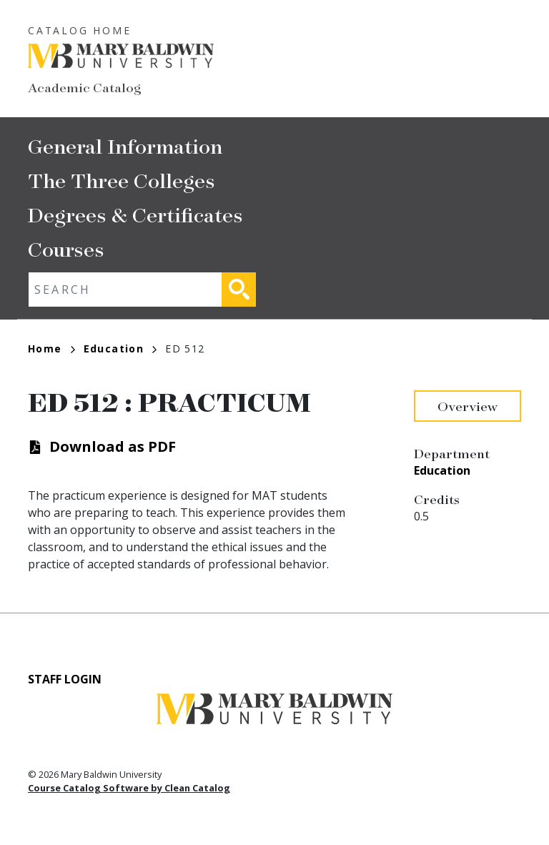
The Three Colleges (121, 180)
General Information (125, 145)
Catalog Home (80, 30)
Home (51, 348)
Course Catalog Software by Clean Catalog (129, 787)
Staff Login (65, 679)
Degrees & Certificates (135, 214)
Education (120, 348)
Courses (66, 248)
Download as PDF (112, 446)
